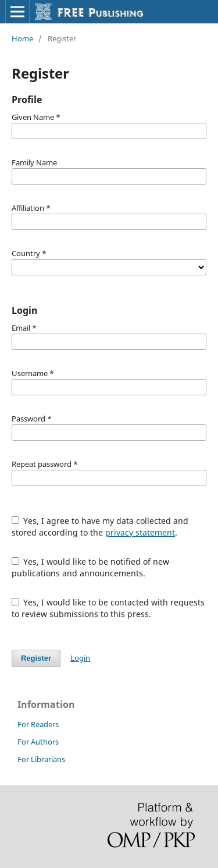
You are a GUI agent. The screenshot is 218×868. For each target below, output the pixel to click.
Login (80, 658)
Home (22, 38)
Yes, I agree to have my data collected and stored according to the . (100, 526)
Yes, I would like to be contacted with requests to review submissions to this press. (108, 608)
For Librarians (41, 759)
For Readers (38, 724)
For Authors (38, 741)
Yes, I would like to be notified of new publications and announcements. (91, 567)
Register (36, 658)
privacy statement (140, 532)
